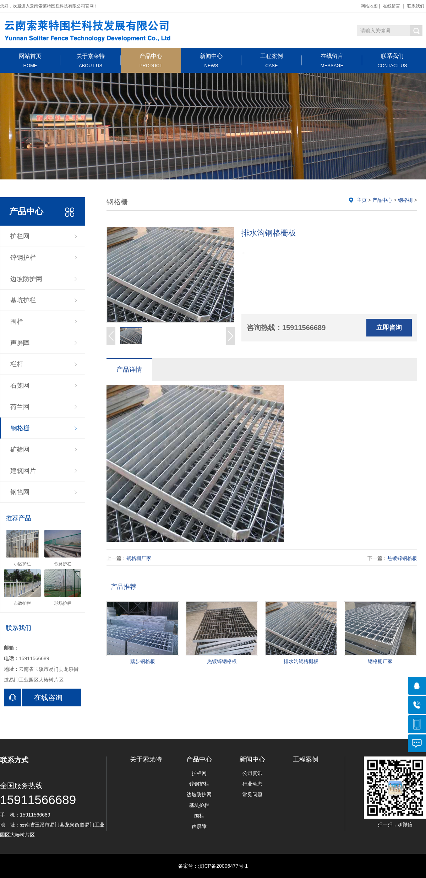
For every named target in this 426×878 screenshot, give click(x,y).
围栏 (16, 321)
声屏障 (19, 342)
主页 (362, 200)
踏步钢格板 (142, 661)
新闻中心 (211, 60)
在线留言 (391, 6)
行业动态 (252, 783)
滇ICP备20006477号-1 (223, 866)
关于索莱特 (90, 60)
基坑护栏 (23, 300)
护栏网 (19, 236)
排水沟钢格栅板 (301, 661)
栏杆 (16, 364)
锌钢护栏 (23, 257)
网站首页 (30, 60)
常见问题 (252, 794)
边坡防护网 (26, 278)
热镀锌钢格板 (402, 558)
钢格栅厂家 (138, 558)
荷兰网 (19, 406)
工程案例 (271, 60)
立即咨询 (389, 327)
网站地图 (369, 6)
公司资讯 (252, 773)
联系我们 (415, 6)
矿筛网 (19, 449)
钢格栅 (20, 428)
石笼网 (19, 385)
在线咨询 (33, 697)
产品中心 (151, 60)
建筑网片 (23, 470)
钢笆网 (19, 492)
